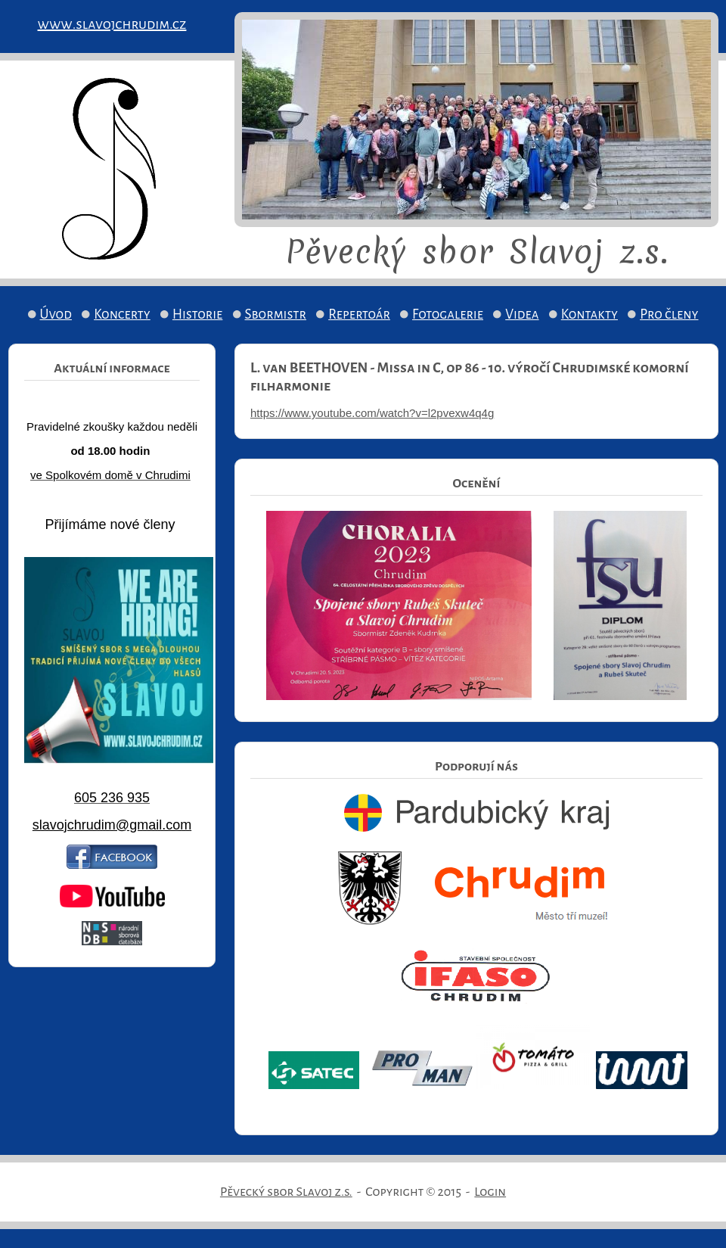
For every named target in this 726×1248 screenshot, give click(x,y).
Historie (197, 314)
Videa (521, 314)
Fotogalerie (447, 314)
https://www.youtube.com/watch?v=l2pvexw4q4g (372, 412)
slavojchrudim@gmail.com (112, 825)
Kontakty (589, 314)
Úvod (56, 314)
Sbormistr (276, 314)
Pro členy (669, 314)
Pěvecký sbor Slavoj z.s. (286, 1192)
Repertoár (359, 314)
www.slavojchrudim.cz (112, 24)
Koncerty (122, 314)
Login (490, 1192)
